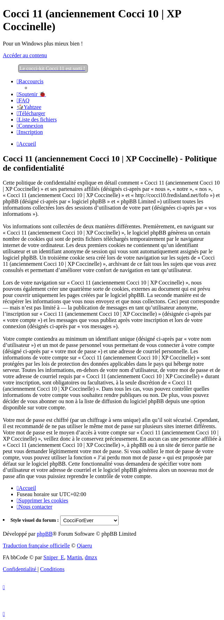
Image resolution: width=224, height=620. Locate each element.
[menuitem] (31, 94)
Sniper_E (53, 557)
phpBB (45, 534)
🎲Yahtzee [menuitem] (29, 107)
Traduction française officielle (36, 546)
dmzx (91, 557)
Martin (74, 557)
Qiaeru (84, 546)
